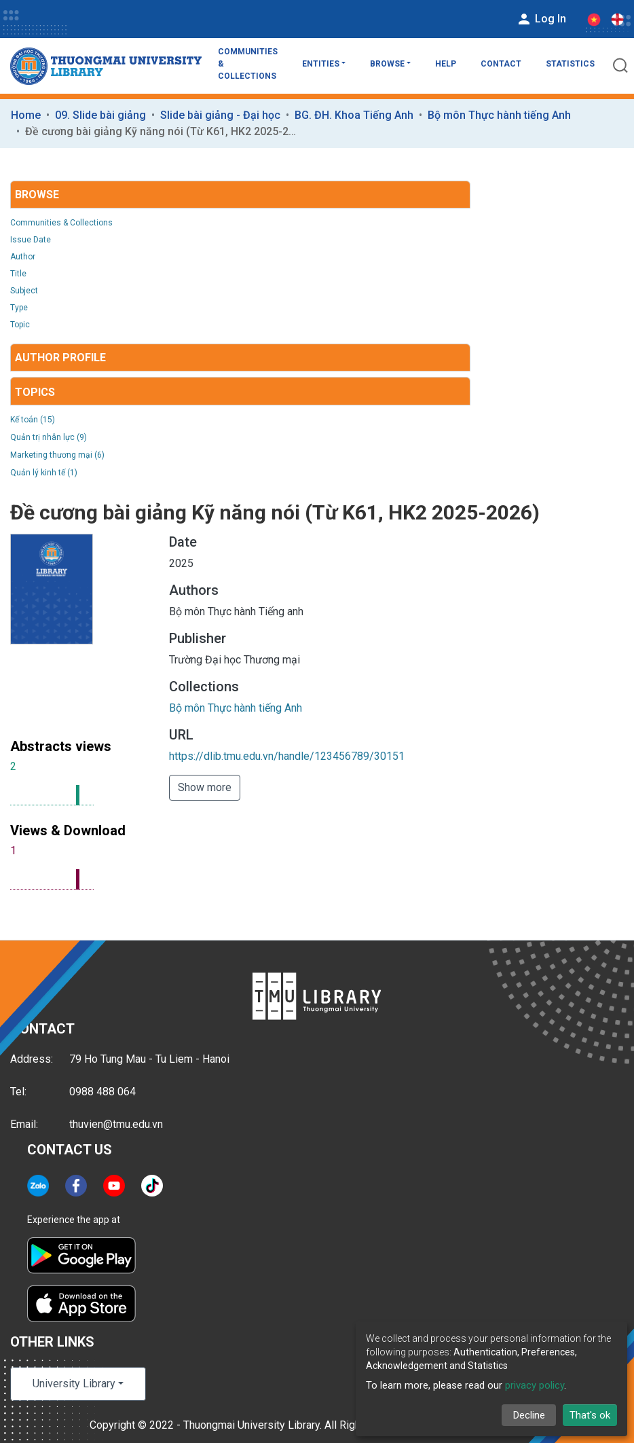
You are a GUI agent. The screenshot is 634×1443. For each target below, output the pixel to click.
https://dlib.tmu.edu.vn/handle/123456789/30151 (287, 756)
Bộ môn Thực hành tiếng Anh (499, 115)
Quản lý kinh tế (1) (43, 472)
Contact (501, 64)
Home (26, 115)
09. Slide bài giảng (100, 115)
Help (445, 64)
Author (22, 256)
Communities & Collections (248, 64)
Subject (24, 290)
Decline (529, 1415)
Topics (35, 392)
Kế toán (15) (32, 419)
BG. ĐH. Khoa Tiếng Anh (354, 115)
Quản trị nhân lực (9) (48, 437)
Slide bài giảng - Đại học (220, 115)
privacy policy (534, 1385)
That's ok (590, 1415)
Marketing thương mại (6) (57, 455)
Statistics (570, 64)
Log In (541, 19)
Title (18, 273)
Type (19, 307)
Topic (20, 324)
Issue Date (30, 239)
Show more (204, 787)
